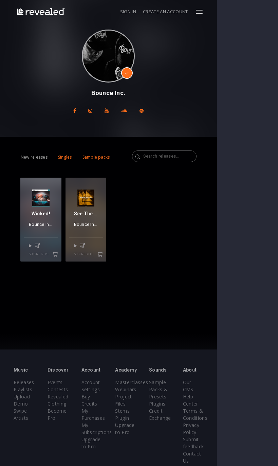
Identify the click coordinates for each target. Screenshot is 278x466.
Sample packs (96, 157)
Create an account (226, 11)
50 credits (53, 269)
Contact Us (246, 439)
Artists (21, 418)
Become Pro (72, 411)
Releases (24, 382)
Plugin (153, 411)
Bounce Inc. (41, 239)
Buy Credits (115, 396)
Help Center (247, 389)
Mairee (65, 239)
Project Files (160, 396)
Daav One (127, 239)
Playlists (23, 389)
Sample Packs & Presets (199, 389)
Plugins (198, 403)
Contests (68, 389)
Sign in (189, 11)
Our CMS (244, 382)
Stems (153, 403)
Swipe (20, 411)
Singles (65, 157)
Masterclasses (162, 382)
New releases (34, 157)
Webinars (156, 389)
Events (65, 382)
